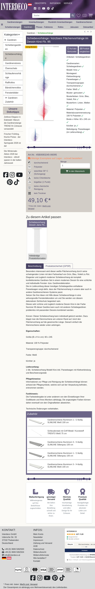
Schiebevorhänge (13, 56)
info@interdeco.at (12, 555)
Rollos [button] (60, 27)
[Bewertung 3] (84, 546)
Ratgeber (55, 3)
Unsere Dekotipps (13, 110)
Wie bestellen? (39, 558)
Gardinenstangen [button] (14, 22)
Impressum (38, 540)
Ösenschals (11, 68)
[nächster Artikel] (91, 32)
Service (68, 3)
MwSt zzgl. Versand (28, 584)
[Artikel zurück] (85, 32)
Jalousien (74, 27)
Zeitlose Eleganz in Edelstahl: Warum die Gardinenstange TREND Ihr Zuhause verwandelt (13, 123)
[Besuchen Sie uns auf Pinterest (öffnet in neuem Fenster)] (48, 8)
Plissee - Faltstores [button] (44, 27)
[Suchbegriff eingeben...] (51, 15)
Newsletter (38, 537)
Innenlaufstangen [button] (36, 22)
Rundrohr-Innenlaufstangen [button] (60, 22)
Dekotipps (40, 3)
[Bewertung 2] (83, 546)
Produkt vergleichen (85, 50)
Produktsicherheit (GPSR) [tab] (58, 266)
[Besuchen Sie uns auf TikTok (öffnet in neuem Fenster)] (53, 8)
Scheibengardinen (13, 47)
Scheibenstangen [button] (12, 27)
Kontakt (36, 561)
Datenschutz (38, 549)
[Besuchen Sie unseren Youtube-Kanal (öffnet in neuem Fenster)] (43, 8)
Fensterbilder (11, 92)
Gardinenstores (13, 63)
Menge (63, 162)
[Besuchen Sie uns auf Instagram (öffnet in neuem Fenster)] (39, 8)
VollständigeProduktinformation (37, 257)
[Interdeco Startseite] (14, 6)
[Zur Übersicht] (88, 32)
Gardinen (10, 40)
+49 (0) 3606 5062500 (14, 549)
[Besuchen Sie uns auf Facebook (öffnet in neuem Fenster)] (35, 8)
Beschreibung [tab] (34, 266)
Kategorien (12, 34)
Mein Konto (38, 534)
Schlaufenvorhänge (13, 75)
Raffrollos (10, 82)
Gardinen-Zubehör (11, 99)
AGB (35, 546)
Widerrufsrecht (39, 552)
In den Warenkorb (75, 171)
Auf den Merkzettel (72, 50)
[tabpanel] (59, 340)
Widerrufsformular (41, 555)
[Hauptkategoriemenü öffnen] (2, 24)
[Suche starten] (72, 15)
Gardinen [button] (28, 27)
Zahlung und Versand (42, 543)
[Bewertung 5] (87, 546)
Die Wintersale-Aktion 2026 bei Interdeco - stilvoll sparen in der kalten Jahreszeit (12, 157)
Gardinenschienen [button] (84, 22)
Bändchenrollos (13, 87)
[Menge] (75, 165)
